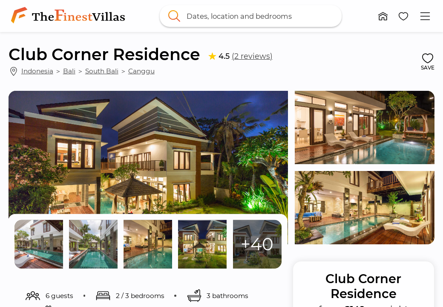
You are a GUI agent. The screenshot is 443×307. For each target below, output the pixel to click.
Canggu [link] (141, 71)
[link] (69, 16)
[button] (383, 16)
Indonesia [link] (37, 71)
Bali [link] (69, 71)
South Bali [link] (101, 71)
